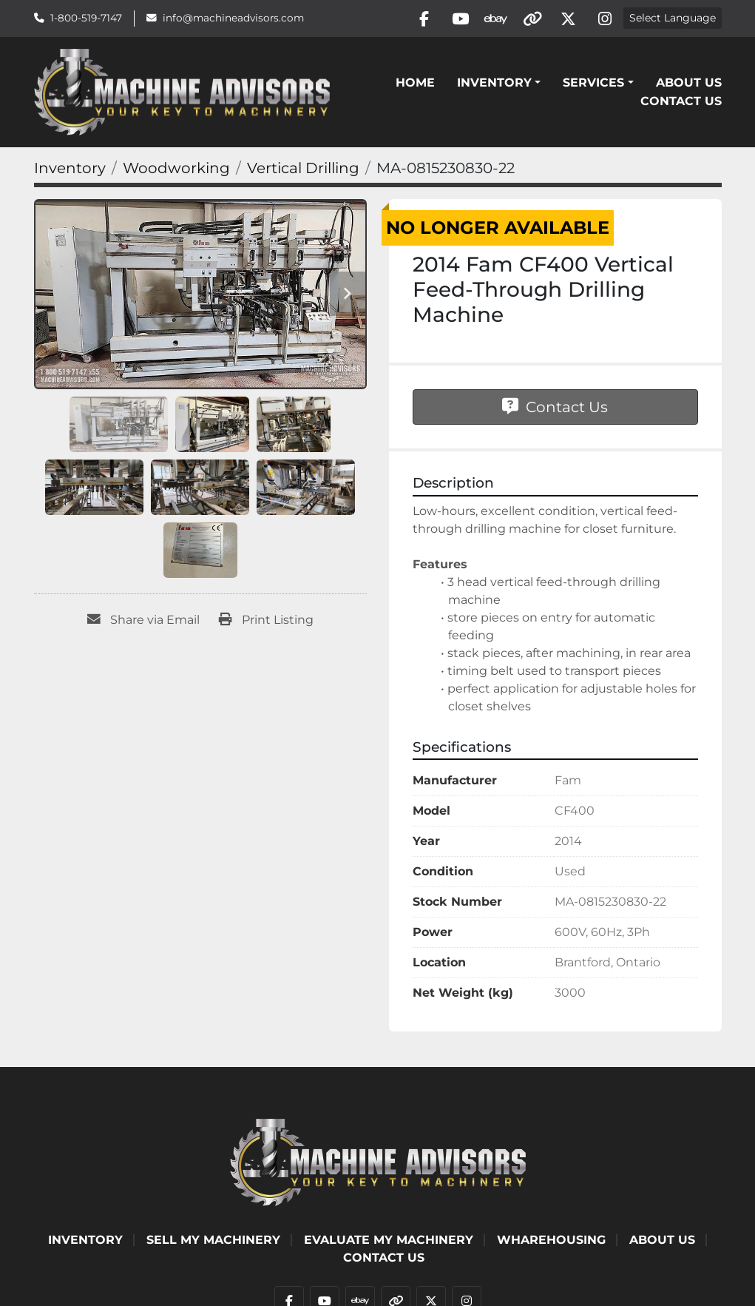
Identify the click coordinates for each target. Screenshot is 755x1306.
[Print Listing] (266, 622)
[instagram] (604, 19)
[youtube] (453, 19)
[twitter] (566, 19)
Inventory (494, 84)
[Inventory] (70, 170)
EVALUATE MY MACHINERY (388, 1241)
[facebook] (415, 19)
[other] (528, 19)
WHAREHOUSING (551, 1241)
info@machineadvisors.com (233, 18)
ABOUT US (689, 84)
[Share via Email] (143, 622)
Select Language (672, 19)
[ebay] (491, 19)
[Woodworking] (176, 170)
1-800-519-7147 (86, 18)
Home (415, 84)
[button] (499, 84)
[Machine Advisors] (378, 1163)
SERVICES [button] (593, 84)
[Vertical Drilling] (303, 170)
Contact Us (681, 102)
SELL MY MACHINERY (213, 1241)
